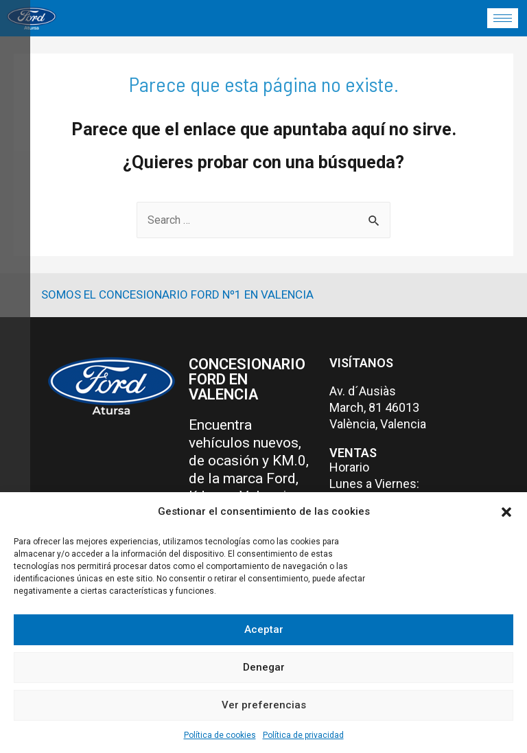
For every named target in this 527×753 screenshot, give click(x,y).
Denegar (264, 667)
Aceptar (263, 629)
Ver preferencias (264, 705)
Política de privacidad (303, 735)
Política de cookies (220, 735)
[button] (506, 512)
